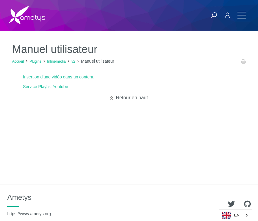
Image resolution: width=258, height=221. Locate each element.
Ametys (29, 204)
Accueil (18, 61)
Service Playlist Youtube (45, 86)
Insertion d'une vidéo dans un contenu (58, 76)
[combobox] (235, 215)
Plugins (35, 61)
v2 (73, 61)
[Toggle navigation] (241, 15)
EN (231, 215)
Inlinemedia (56, 61)
